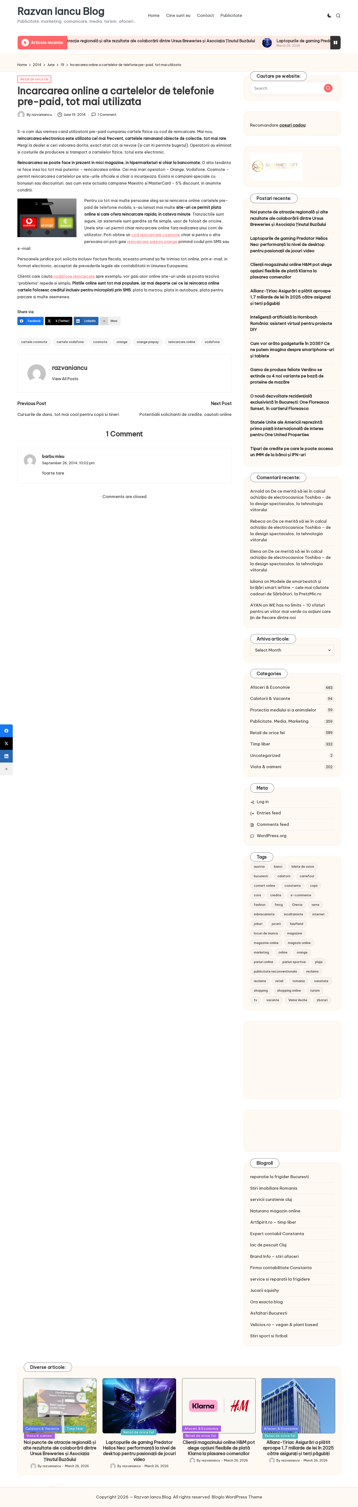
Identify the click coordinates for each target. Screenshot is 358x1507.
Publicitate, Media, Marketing (279, 721)
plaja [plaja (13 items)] (318, 962)
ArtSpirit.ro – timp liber (273, 1222)
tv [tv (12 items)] (255, 1000)
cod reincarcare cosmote (155, 234)
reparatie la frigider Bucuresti (279, 1176)
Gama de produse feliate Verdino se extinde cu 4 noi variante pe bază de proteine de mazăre (286, 376)
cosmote (100, 342)
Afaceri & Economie (270, 687)
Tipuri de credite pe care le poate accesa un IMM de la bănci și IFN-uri (291, 452)
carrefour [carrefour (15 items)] (307, 876)
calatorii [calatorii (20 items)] (283, 876)
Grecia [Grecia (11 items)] (297, 905)
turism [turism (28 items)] (315, 990)
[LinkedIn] (86, 321)
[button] (65, 379)
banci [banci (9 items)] (278, 866)
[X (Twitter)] (59, 321)
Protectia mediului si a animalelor (283, 710)
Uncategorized (265, 755)
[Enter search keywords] (292, 88)
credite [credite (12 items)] (275, 895)
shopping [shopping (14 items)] (261, 990)
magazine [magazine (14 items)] (294, 933)
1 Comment (103, 114)
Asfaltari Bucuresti (268, 1313)
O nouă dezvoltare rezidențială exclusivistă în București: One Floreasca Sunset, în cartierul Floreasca (289, 402)
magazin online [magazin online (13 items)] (299, 943)
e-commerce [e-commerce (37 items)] (301, 895)
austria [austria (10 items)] (259, 866)
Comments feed (273, 824)
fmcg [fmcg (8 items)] (279, 905)
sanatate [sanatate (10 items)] (321, 981)
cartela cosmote (34, 342)
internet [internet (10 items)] (318, 914)
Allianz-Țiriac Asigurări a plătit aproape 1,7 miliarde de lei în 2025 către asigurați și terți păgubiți (290, 297)
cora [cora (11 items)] (257, 895)
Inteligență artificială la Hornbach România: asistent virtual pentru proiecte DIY (291, 323)
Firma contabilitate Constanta (281, 1267)
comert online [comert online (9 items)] (264, 885)
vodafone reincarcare (74, 276)
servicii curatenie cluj (271, 1199)
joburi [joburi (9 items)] (258, 924)
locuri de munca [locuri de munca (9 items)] (266, 933)
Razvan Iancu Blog (60, 11)
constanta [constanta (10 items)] (292, 885)
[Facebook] (30, 321)
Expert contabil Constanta (277, 1233)
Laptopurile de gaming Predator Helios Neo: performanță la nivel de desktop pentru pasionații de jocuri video (289, 245)
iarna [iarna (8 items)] (315, 905)
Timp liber (260, 744)
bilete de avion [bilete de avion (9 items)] (303, 866)
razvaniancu (69, 367)
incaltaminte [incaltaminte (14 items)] (293, 914)
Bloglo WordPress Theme (237, 1497)
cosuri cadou (292, 125)
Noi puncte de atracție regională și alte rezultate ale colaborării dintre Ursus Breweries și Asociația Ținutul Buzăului (171, 40)
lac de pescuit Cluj (268, 1245)
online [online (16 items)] (282, 952)
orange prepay (148, 342)
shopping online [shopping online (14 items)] (289, 990)
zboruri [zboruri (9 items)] (322, 1000)
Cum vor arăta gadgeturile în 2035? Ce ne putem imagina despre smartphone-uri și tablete (292, 350)
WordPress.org (271, 835)
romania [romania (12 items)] (299, 981)
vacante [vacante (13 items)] (272, 1000)
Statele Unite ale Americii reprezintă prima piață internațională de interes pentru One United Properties (286, 428)
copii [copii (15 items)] (314, 885)
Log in (263, 801)
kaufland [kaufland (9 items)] (296, 924)
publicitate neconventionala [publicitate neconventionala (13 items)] (275, 971)
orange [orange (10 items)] (302, 952)
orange (122, 342)
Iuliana (256, 581)
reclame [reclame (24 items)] (260, 981)
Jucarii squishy (264, 1290)
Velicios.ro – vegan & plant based (284, 1324)
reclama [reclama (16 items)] (312, 971)
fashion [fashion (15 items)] (259, 905)
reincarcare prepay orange (152, 241)
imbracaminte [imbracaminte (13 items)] (264, 914)
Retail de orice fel (34, 79)
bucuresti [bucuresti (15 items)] (261, 876)
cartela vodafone (70, 342)
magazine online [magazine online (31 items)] (266, 943)
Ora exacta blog (266, 1302)
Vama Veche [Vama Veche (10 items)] (297, 1000)
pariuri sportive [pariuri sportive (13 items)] (294, 962)
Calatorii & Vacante (270, 698)
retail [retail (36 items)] (279, 981)
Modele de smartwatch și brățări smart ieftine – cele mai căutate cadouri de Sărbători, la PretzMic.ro (289, 588)
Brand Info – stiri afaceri (274, 1256)
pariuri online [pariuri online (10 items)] (263, 962)
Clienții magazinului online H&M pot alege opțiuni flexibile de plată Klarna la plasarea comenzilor (291, 271)
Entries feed (269, 813)
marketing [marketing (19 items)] (261, 952)
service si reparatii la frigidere (280, 1279)
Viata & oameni (265, 766)
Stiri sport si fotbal (268, 1336)
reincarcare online (181, 342)
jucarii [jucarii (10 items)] (276, 924)
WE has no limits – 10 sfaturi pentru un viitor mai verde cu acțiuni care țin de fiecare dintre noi (290, 611)
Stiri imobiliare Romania (273, 1188)
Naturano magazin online (275, 1211)
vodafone (212, 342)
